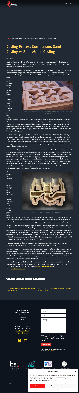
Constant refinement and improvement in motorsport (21, 290)
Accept (37, 386)
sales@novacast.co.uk (22, 331)
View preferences (68, 386)
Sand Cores (28, 278)
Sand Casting (20, 278)
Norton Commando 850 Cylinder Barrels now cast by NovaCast (54, 290)
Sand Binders (10, 278)
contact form (51, 350)
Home (10, 38)
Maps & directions (22, 333)
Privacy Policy (49, 389)
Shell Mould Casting (39, 278)
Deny (53, 386)
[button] (75, 372)
